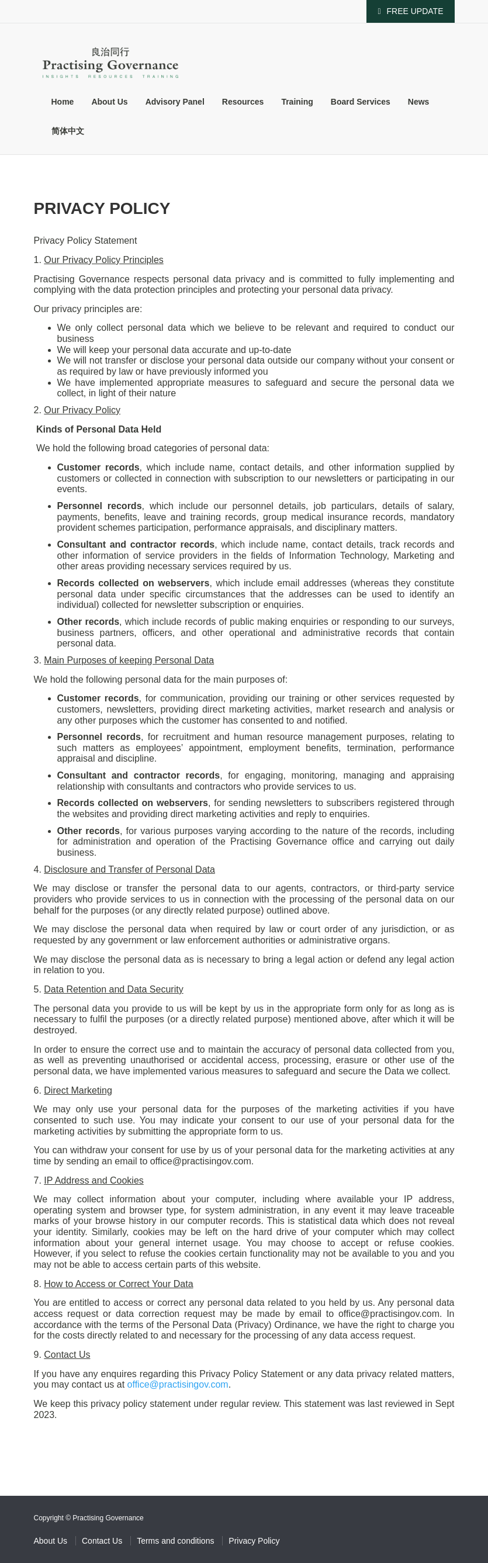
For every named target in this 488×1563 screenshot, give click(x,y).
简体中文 (67, 131)
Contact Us (102, 1540)
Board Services (360, 101)
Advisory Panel (175, 101)
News (419, 101)
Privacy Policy (254, 1540)
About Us (109, 101)
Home (62, 101)
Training (297, 101)
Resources (243, 101)
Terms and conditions (175, 1540)
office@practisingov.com (178, 1384)
